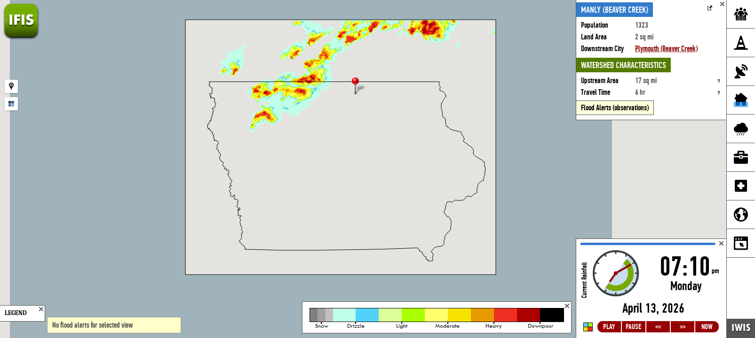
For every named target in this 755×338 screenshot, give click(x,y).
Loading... (651, 288)
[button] (359, 87)
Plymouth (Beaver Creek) (666, 48)
